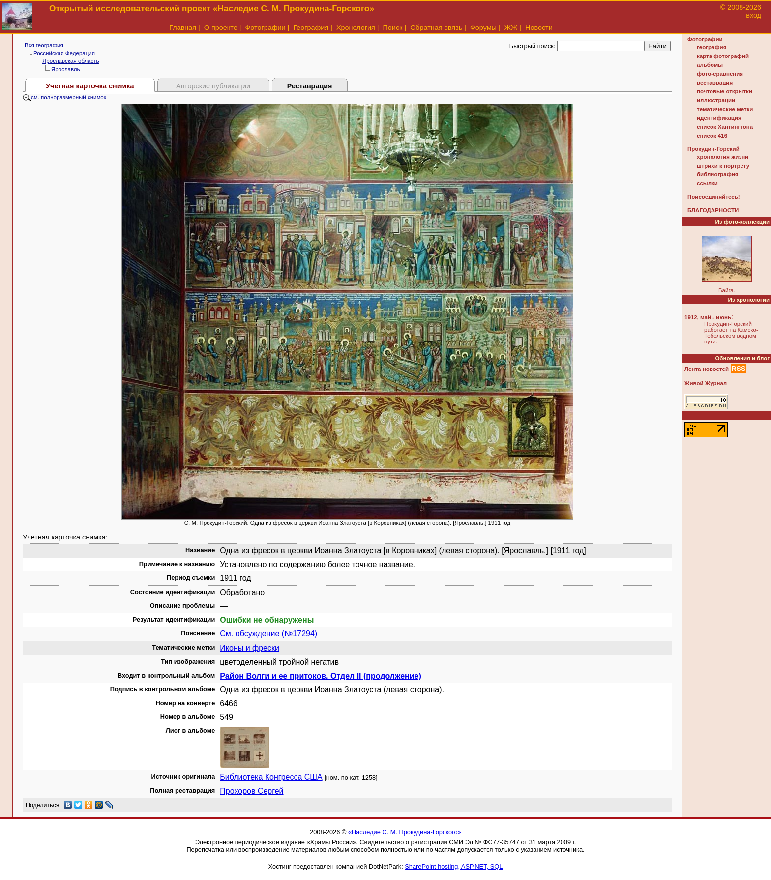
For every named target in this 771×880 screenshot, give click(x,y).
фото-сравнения (720, 74)
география (711, 47)
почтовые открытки (724, 91)
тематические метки (725, 109)
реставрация (715, 82)
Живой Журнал (705, 383)
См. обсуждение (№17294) (268, 633)
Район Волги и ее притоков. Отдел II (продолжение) (320, 676)
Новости (539, 27)
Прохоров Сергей (251, 791)
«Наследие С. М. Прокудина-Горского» (404, 832)
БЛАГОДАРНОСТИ (713, 210)
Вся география (44, 45)
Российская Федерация (64, 53)
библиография (718, 174)
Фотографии (265, 27)
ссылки (707, 183)
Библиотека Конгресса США (271, 777)
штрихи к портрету (723, 166)
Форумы (483, 27)
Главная (182, 27)
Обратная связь (436, 27)
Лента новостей (706, 369)
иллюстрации (716, 100)
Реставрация (309, 86)
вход (753, 15)
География (310, 27)
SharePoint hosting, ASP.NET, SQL (454, 866)
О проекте (220, 27)
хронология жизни (722, 157)
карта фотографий (723, 56)
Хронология (355, 27)
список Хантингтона (725, 127)
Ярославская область (70, 61)
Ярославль (65, 69)
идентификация (719, 118)
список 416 (712, 136)
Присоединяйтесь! (713, 196)
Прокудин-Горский (713, 149)
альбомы (710, 65)
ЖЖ (511, 27)
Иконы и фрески (249, 648)
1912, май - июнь (707, 317)
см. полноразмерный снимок (64, 97)
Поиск (393, 27)
